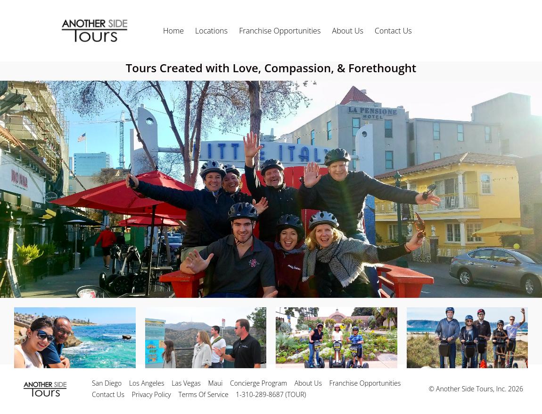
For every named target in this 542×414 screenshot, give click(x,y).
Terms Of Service (203, 394)
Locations (211, 30)
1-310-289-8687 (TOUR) (271, 394)
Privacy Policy (151, 394)
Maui (215, 383)
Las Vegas (186, 383)
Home (173, 30)
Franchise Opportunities (279, 30)
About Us (347, 30)
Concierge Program (258, 383)
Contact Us (393, 30)
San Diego (107, 383)
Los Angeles (146, 383)
